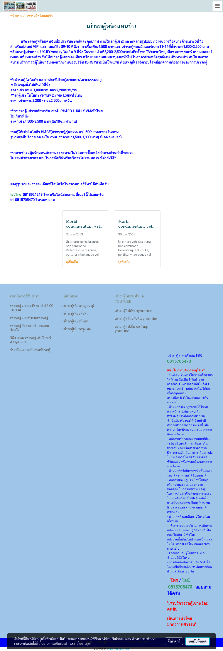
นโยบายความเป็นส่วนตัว (53, 643)
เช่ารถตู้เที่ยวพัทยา (75, 321)
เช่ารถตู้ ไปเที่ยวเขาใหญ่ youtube (131, 329)
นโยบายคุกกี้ (83, 643)
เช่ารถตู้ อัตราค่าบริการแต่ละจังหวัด (29, 328)
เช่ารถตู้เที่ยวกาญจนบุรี (79, 306)
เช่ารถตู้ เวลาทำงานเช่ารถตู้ (29, 318)
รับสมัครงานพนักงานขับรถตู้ (30, 350)
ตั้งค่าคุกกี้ (174, 641)
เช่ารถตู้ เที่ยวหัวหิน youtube (136, 319)
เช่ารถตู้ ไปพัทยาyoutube (133, 311)
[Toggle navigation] (217, 6)
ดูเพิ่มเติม (72, 261)
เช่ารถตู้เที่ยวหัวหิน (76, 313)
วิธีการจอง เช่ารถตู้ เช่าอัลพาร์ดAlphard (30, 340)
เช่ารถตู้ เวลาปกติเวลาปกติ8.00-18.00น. (32, 308)
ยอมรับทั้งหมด (197, 641)
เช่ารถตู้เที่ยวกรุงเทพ (77, 329)
